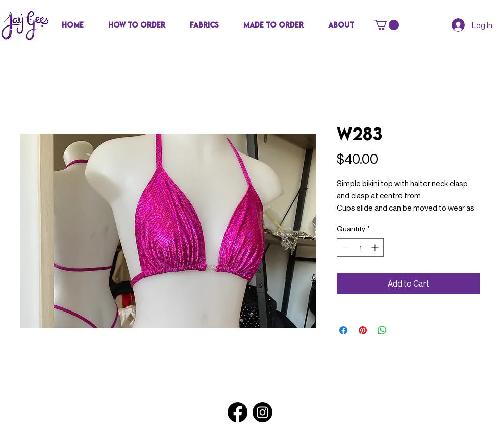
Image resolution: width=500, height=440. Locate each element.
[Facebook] (237, 412)
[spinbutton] (360, 247)
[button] (204, 25)
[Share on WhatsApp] (382, 330)
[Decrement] (344, 247)
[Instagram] (262, 412)
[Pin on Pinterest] (363, 330)
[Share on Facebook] (343, 330)
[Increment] (375, 247)
